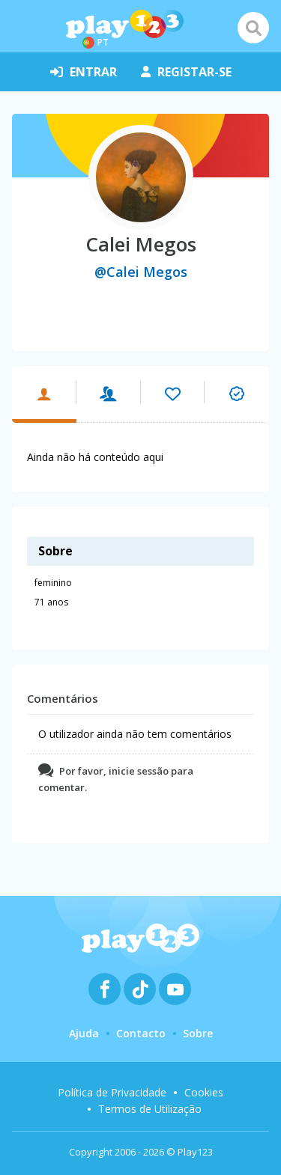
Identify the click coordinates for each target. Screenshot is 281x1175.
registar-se (186, 72)
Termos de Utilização (150, 1109)
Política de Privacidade (112, 1092)
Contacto (141, 1033)
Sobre (198, 1033)
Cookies (203, 1092)
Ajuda (84, 1033)
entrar (83, 72)
